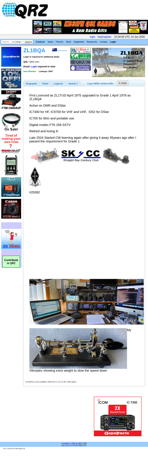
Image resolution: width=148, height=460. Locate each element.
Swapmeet (79, 42)
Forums (59, 42)
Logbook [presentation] (58, 83)
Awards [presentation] (73, 83)
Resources (92, 42)
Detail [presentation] (45, 83)
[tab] (32, 83)
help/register (104, 36)
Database (40, 42)
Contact (103, 42)
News (50, 42)
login (92, 36)
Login (113, 42)
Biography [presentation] (31, 83)
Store (68, 42)
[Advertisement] (59, 416)
